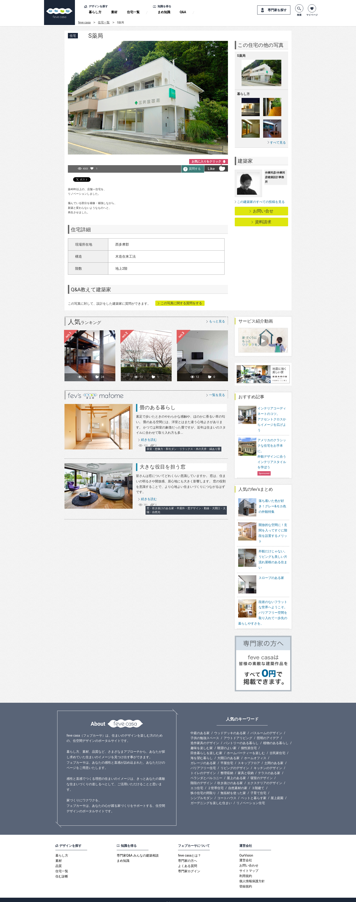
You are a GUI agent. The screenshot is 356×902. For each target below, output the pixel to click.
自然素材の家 (237, 781)
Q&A (183, 12)
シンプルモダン (201, 791)
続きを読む (149, 439)
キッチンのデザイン (268, 761)
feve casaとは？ (189, 849)
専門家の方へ (187, 854)
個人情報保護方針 (252, 875)
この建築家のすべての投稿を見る (261, 202)
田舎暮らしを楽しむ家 (206, 746)
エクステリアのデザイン (264, 776)
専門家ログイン (189, 865)
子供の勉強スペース (204, 731)
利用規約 (245, 869)
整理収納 (226, 766)
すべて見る (278, 142)
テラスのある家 (269, 766)
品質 (58, 859)
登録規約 (245, 880)
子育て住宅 (258, 786)
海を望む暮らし (201, 751)
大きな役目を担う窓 (162, 467)
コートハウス (226, 791)
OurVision (246, 849)
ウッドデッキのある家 (230, 726)
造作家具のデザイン (204, 736)
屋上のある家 (236, 771)
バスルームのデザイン (266, 726)
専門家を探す (277, 10)
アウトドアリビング (238, 731)
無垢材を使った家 (233, 786)
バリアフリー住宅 (203, 761)
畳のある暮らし (158, 407)
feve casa (84, 22)
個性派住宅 (249, 741)
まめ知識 (164, 12)
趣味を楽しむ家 (201, 741)
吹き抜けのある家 (230, 776)
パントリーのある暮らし (241, 736)
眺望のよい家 (226, 741)
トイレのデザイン (203, 766)
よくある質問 (187, 859)
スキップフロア (249, 756)
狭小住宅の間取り (203, 786)
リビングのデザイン (234, 761)
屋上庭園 (277, 791)
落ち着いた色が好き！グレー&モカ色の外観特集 (272, 506)
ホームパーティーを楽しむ (246, 746)
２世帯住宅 (216, 781)
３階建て (258, 781)
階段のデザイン (201, 776)
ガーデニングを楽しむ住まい (211, 796)
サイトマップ (248, 864)
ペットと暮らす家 (253, 791)
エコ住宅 (196, 781)
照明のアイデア (268, 731)
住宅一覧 (133, 12)
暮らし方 (95, 12)
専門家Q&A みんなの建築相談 (138, 849)
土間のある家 (273, 756)
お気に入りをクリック (206, 161)
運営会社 (245, 854)
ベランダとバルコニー (206, 771)
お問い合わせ (248, 859)
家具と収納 (246, 766)
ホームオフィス (255, 751)
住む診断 (61, 870)
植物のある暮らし (276, 736)
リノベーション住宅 (250, 796)
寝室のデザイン (261, 771)
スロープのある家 (271, 574)
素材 (114, 12)
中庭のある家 (200, 726)
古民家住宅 (277, 746)
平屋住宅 (226, 756)
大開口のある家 (228, 751)
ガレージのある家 (203, 756)
